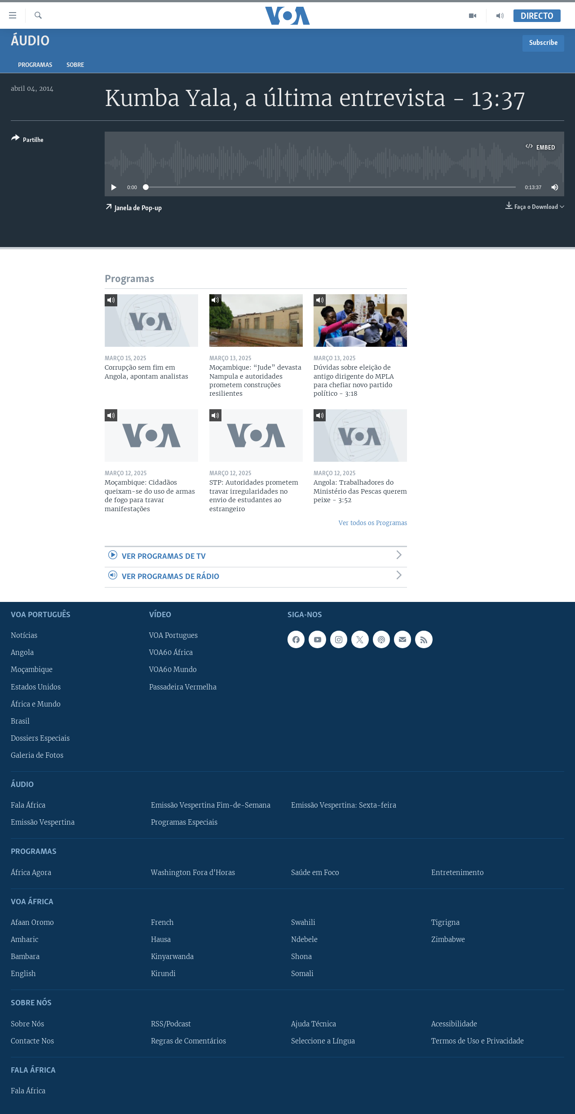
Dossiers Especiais (40, 738)
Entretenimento (457, 873)
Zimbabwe (448, 940)
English (23, 974)
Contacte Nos (32, 1041)
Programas (35, 65)
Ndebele (304, 940)
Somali (302, 974)
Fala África (28, 805)
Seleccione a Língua (323, 1041)
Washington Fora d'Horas (193, 873)
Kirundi (163, 974)
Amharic (24, 940)
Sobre (75, 65)
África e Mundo (36, 704)
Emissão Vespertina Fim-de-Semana (210, 805)
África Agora (31, 873)
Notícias (24, 636)
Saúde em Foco (315, 873)
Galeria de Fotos (37, 756)
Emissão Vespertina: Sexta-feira (343, 805)
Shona (301, 957)
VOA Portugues (173, 636)
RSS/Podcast (171, 1024)
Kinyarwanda (172, 957)
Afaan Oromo (32, 923)
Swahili (303, 923)
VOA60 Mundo (173, 670)
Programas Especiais (184, 822)
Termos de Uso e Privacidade (477, 1041)
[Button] (27, 141)
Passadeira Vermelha (183, 687)
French (162, 923)
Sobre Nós (27, 1024)
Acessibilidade (454, 1024)
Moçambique (32, 670)
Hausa (161, 940)
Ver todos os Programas (373, 523)
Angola (22, 653)
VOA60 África (171, 653)
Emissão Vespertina (43, 822)
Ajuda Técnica (313, 1024)
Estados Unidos (36, 687)
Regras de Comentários (188, 1041)
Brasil (20, 721)
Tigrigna (445, 923)
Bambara (25, 957)
